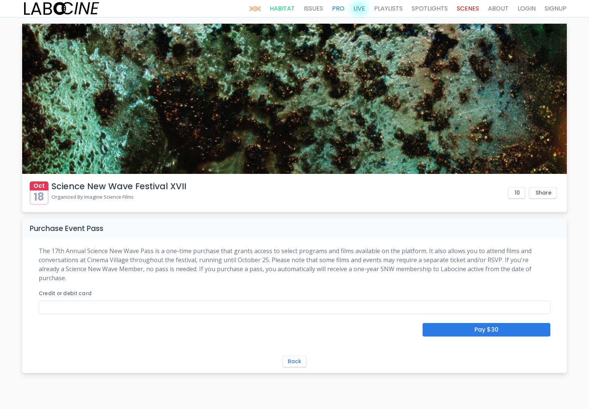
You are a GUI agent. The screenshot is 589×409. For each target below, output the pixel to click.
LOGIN (527, 8)
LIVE (359, 8)
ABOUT (498, 8)
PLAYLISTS (388, 8)
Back (294, 361)
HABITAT (282, 8)
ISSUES (313, 8)
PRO (338, 8)
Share (543, 192)
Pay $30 (486, 329)
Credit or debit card (65, 293)
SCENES (468, 8)
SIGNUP (555, 8)
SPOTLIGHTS (430, 8)
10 (517, 192)
